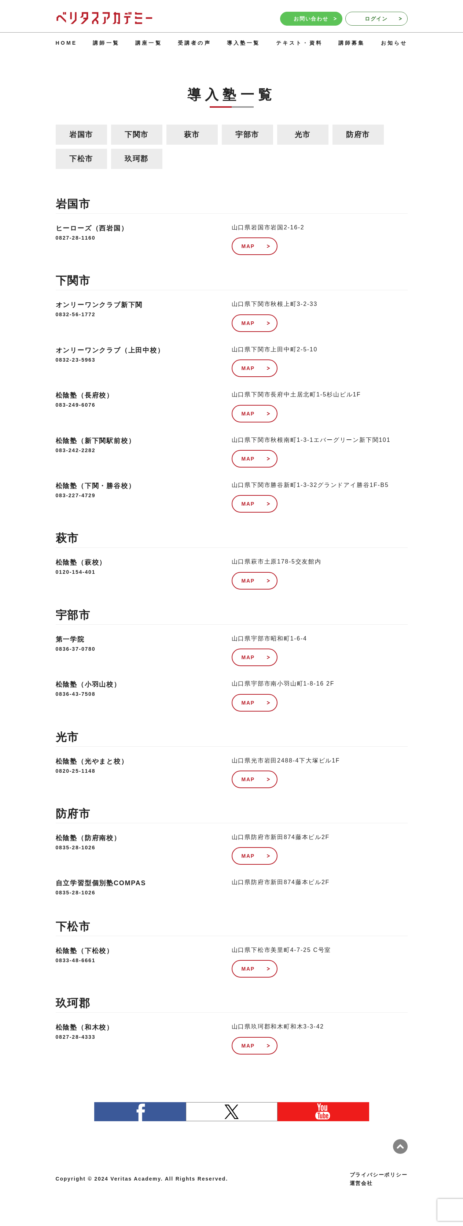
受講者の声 (194, 43)
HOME (66, 43)
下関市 (136, 134)
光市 (303, 134)
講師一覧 (106, 43)
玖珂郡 (136, 159)
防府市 (358, 134)
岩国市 (81, 134)
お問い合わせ (315, 19)
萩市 (192, 134)
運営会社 (361, 1183)
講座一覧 (148, 43)
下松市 (81, 159)
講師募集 (351, 43)
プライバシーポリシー (379, 1175)
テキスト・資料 (299, 43)
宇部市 (247, 134)
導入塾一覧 (243, 43)
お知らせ (394, 43)
